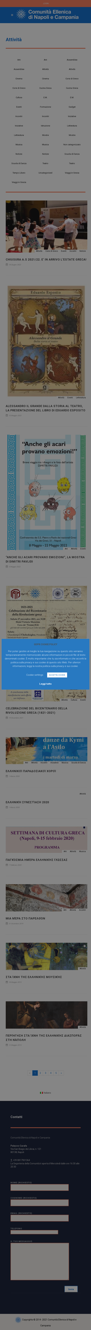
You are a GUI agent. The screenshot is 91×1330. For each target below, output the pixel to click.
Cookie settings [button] (34, 674)
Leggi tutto (45, 683)
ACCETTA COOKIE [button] (57, 675)
